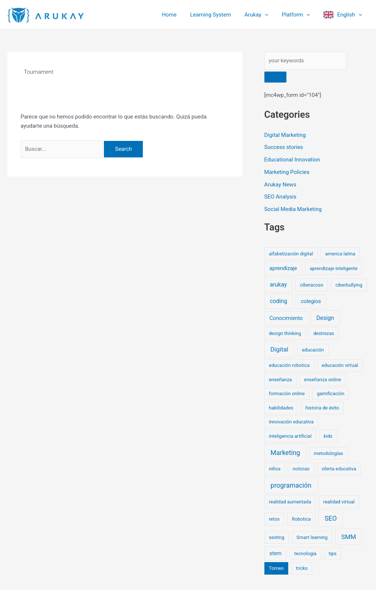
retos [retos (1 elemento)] (274, 519)
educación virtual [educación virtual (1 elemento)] (340, 365)
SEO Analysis (280, 196)
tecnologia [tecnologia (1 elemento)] (305, 553)
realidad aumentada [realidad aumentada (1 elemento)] (290, 502)
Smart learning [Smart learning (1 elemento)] (312, 537)
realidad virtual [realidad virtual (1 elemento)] (338, 502)
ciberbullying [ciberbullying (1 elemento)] (349, 285)
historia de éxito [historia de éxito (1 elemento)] (322, 408)
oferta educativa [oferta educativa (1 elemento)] (339, 468)
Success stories (283, 147)
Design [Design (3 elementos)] (325, 317)
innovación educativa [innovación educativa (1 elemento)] (291, 422)
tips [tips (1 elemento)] (332, 553)
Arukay (262, 14)
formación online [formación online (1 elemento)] (287, 393)
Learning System (219, 14)
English (350, 14)
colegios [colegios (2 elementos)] (311, 301)
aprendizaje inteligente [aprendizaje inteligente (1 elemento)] (333, 268)
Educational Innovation (292, 159)
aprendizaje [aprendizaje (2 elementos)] (283, 268)
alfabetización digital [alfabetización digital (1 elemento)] (291, 253)
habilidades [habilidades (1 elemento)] (281, 408)
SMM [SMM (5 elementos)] (348, 536)
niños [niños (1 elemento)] (275, 468)
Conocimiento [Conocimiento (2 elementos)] (286, 318)
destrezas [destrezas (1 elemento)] (323, 333)
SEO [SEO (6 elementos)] (331, 518)
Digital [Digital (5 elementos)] (279, 349)
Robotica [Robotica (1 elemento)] (301, 519)
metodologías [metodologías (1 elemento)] (328, 453)
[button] (270, 14)
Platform (299, 14)
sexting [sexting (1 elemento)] (276, 537)
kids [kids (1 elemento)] (327, 436)
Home (180, 14)
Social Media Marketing (293, 209)
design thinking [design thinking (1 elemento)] (285, 333)
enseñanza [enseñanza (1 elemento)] (280, 379)
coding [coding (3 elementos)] (278, 301)
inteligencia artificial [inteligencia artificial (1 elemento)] (290, 436)
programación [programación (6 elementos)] (291, 485)
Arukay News (280, 184)
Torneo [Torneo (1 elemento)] (276, 568)
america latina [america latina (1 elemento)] (340, 253)
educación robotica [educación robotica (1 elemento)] (289, 365)
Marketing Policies (287, 172)
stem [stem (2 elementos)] (276, 553)
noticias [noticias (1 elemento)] (301, 468)
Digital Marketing (285, 135)
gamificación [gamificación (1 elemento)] (330, 393)
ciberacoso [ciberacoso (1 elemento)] (311, 285)
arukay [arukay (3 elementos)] (278, 284)
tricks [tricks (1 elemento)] (302, 568)
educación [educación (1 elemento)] (313, 350)
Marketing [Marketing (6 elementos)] (285, 452)
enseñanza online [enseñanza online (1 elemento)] (322, 379)
